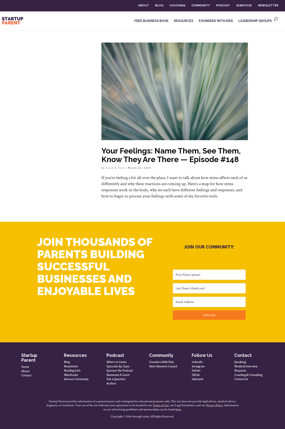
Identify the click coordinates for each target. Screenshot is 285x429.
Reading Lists (72, 370)
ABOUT (143, 5)
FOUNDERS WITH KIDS (216, 21)
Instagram (198, 366)
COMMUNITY (200, 5)
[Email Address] (209, 302)
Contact (26, 375)
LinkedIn (197, 362)
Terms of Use (161, 405)
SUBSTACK (244, 5)
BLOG (159, 5)
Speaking (240, 362)
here (178, 409)
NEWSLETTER (268, 5)
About (25, 371)
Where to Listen (116, 362)
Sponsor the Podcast (119, 370)
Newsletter (71, 366)
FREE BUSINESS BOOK (151, 21)
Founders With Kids (161, 362)
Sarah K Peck (115, 168)
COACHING (177, 5)
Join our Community (76, 379)
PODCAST (223, 5)
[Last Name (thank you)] (209, 288)
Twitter (196, 370)
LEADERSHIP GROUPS (255, 21)
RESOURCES (183, 21)
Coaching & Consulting (248, 375)
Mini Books (71, 375)
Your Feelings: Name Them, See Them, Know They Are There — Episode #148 (171, 155)
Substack (197, 379)
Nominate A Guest (118, 375)
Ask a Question (115, 379)
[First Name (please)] (209, 275)
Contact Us (241, 379)
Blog (67, 362)
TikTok (196, 375)
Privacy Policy (214, 405)
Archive (111, 383)
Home (25, 366)
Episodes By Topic (118, 366)
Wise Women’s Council (163, 366)
